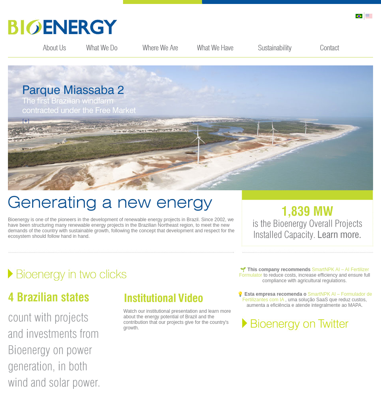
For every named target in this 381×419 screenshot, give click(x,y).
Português (359, 16)
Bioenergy (63, 27)
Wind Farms (216, 50)
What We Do (105, 50)
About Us (55, 50)
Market (160, 50)
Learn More (331, 233)
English (368, 16)
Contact (329, 50)
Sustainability (273, 50)
